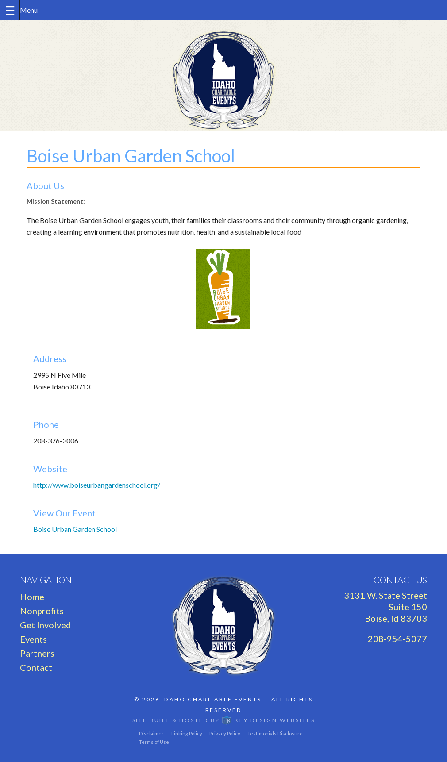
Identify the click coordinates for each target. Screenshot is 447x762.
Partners (37, 653)
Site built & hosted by (223, 720)
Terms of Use (154, 742)
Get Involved (45, 625)
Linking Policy (186, 733)
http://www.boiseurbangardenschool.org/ (96, 485)
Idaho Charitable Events (211, 699)
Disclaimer (151, 733)
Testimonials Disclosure (275, 733)
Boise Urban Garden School (75, 529)
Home (32, 596)
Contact (36, 667)
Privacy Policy (224, 733)
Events (33, 639)
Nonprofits (42, 610)
